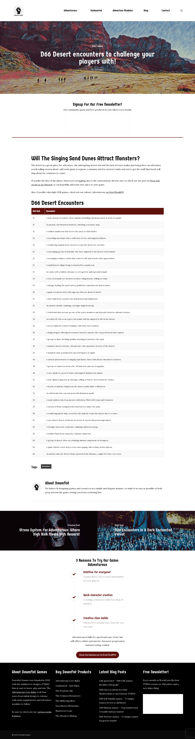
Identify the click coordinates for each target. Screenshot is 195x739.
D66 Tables (97, 46)
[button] (97, 655)
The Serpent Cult (64, 690)
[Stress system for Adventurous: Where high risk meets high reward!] (49, 531)
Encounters (46, 466)
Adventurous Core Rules (24, 692)
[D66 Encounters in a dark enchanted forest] (146, 531)
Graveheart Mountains (67, 706)
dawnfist (99, 69)
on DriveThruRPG (114, 192)
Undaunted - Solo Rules (67, 685)
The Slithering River (65, 700)
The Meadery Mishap (66, 716)
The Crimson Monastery (68, 695)
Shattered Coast (64, 711)
